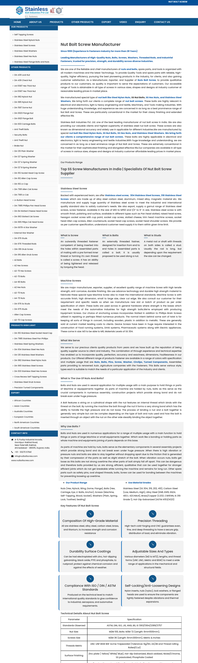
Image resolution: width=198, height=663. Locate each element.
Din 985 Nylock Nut (22, 102)
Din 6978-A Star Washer (25, 227)
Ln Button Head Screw (24, 200)
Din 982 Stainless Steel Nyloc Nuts (29, 360)
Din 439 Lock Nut (21, 75)
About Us (35, 22)
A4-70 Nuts (19, 298)
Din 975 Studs (20, 309)
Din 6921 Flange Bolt (23, 118)
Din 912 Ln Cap (20, 183)
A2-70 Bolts (19, 276)
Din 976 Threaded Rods (24, 243)
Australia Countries (23, 411)
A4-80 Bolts (19, 282)
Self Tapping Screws (23, 34)
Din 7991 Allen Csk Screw (25, 189)
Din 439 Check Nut (22, 80)
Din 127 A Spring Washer (25, 162)
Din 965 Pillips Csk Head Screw (28, 222)
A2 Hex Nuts (19, 287)
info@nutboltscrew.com (26, 456)
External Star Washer (23, 233)
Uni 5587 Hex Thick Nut (24, 85)
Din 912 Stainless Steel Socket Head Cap (32, 333)
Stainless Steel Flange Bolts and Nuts (31, 61)
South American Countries (26, 427)
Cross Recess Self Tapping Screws (30, 376)
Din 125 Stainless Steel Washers (28, 354)
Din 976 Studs (20, 238)
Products (56, 22)
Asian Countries (21, 406)
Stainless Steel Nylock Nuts (26, 40)
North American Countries (26, 422)
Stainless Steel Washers (25, 51)
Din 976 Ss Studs (21, 303)
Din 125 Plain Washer (23, 151)
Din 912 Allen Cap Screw (25, 178)
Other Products (82, 22)
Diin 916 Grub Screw (23, 249)
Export (106, 22)
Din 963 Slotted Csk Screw (26, 216)
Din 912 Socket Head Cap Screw (28, 173)
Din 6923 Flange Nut (23, 113)
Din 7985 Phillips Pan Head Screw (29, 205)
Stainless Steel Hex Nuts (25, 56)
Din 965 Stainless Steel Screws (28, 365)
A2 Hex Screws (20, 265)
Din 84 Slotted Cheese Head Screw (30, 211)
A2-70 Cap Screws (22, 320)
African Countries (22, 400)
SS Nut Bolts (138, 97)
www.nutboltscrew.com (22, 460)
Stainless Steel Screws (24, 45)
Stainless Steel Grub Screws (27, 382)
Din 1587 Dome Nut (22, 107)
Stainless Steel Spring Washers (28, 344)
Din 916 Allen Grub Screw (25, 254)
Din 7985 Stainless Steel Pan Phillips (30, 338)
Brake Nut (18, 145)
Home (17, 22)
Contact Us (162, 22)
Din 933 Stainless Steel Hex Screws (30, 371)
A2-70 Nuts (19, 292)
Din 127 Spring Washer (24, 156)
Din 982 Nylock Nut (22, 96)
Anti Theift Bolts (21, 129)
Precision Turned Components (28, 387)
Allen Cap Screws (22, 314)
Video (123, 22)
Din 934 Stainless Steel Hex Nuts (28, 349)
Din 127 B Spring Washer (25, 167)
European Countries (23, 417)
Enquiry (140, 22)
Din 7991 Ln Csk (21, 194)
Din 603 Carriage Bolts (24, 124)
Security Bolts (20, 134)
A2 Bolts (17, 260)
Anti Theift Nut (20, 140)
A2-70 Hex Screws (22, 271)
